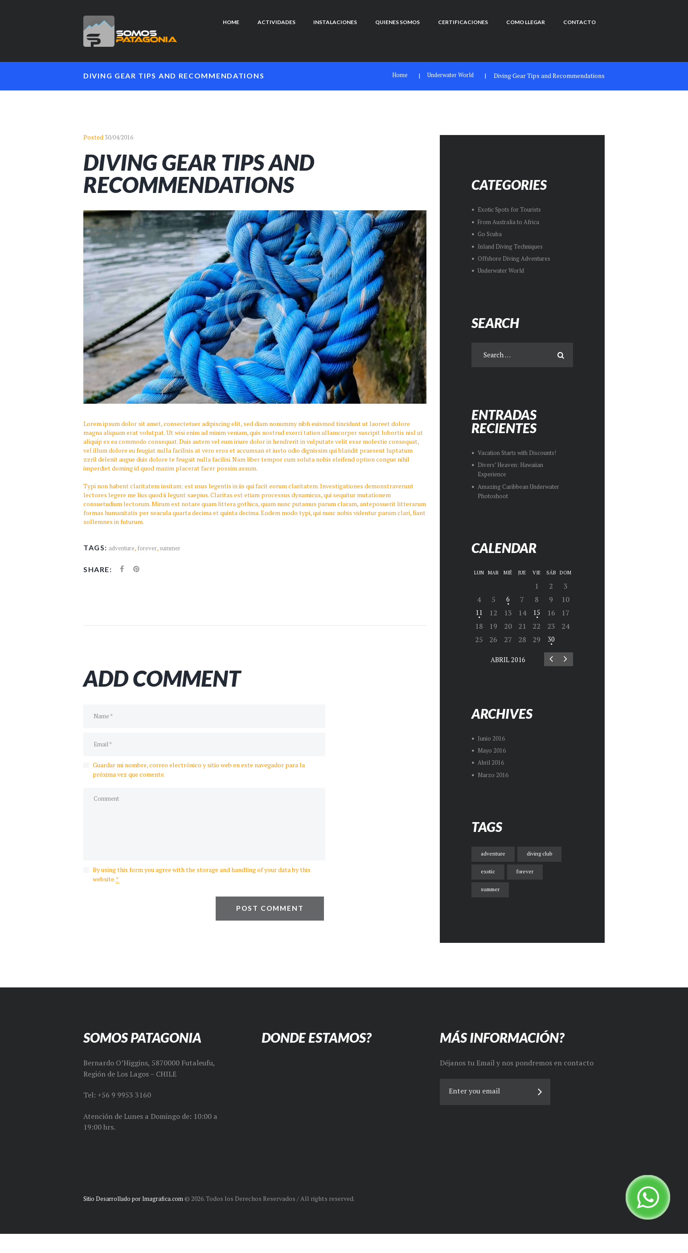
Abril (508, 662)
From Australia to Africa (512, 221)
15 (536, 613)
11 (479, 613)
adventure (123, 547)
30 (551, 640)
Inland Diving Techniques (512, 246)
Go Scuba (491, 233)
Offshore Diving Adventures (516, 258)
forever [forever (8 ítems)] (529, 873)
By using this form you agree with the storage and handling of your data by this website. (202, 885)
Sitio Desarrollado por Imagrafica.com (137, 1218)
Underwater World (448, 75)
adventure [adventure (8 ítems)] (495, 856)
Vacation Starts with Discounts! (522, 454)
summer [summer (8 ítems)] (492, 891)
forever (149, 547)
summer (173, 547)
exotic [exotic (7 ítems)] (489, 873)
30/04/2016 (119, 137)
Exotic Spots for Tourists (513, 209)
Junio (491, 741)
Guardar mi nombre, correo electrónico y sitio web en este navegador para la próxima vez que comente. (199, 774)
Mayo (492, 753)
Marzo (494, 777)
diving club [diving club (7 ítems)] (545, 856)
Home (393, 75)
